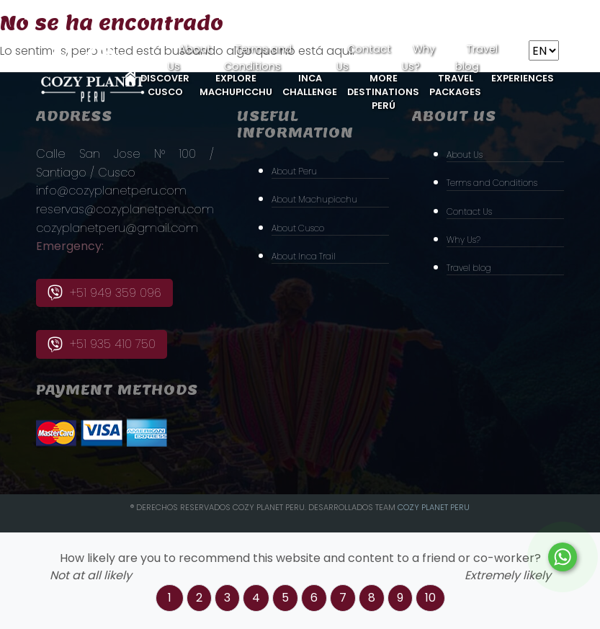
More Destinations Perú (383, 92)
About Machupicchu (314, 199)
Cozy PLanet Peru (434, 507)
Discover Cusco (164, 85)
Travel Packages (455, 85)
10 (430, 597)
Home (130, 78)
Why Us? (463, 239)
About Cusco (298, 228)
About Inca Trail (304, 256)
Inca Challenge (309, 85)
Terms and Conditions (492, 183)
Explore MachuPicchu (236, 85)
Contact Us (469, 211)
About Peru (294, 171)
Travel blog (469, 268)
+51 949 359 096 (104, 293)
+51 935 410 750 (102, 344)
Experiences (522, 78)
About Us (465, 154)
